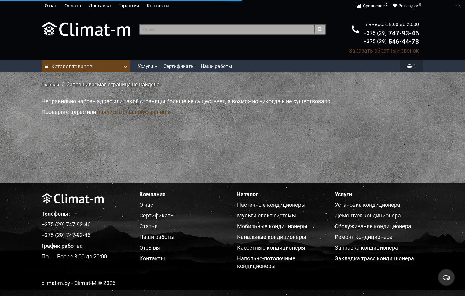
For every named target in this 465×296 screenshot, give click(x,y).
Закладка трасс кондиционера (374, 258)
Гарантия (128, 6)
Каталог (86, 64)
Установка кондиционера (367, 205)
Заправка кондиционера (366, 247)
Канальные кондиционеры (271, 237)
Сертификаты (179, 66)
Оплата (72, 6)
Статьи (148, 226)
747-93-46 (391, 33)
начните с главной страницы (133, 112)
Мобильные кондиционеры (272, 226)
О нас (51, 6)
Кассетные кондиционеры (271, 247)
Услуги (147, 64)
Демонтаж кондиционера (368, 215)
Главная (50, 84)
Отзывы (149, 247)
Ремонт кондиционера (364, 237)
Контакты (158, 6)
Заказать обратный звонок (384, 50)
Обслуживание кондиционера (373, 226)
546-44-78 (391, 41)
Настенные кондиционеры (271, 205)
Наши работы (216, 66)
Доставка (100, 6)
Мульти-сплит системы (266, 215)
